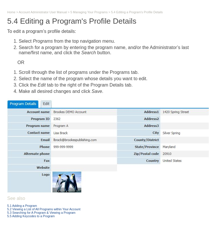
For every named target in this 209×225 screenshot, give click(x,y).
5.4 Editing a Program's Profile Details (137, 12)
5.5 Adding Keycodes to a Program (31, 216)
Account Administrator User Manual (43, 12)
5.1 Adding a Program (22, 205)
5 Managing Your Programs (89, 12)
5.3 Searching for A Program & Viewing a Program (41, 212)
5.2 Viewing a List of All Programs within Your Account (43, 209)
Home (11, 12)
